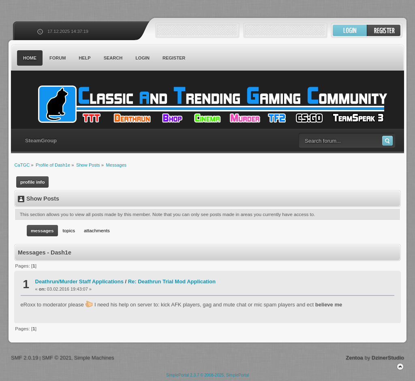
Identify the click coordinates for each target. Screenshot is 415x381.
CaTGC (211, 104)
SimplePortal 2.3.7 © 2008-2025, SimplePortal (207, 375)
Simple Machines (94, 358)
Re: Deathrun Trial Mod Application (172, 281)
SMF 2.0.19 (24, 358)
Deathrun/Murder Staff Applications (79, 281)
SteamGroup (41, 140)
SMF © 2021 (56, 358)
